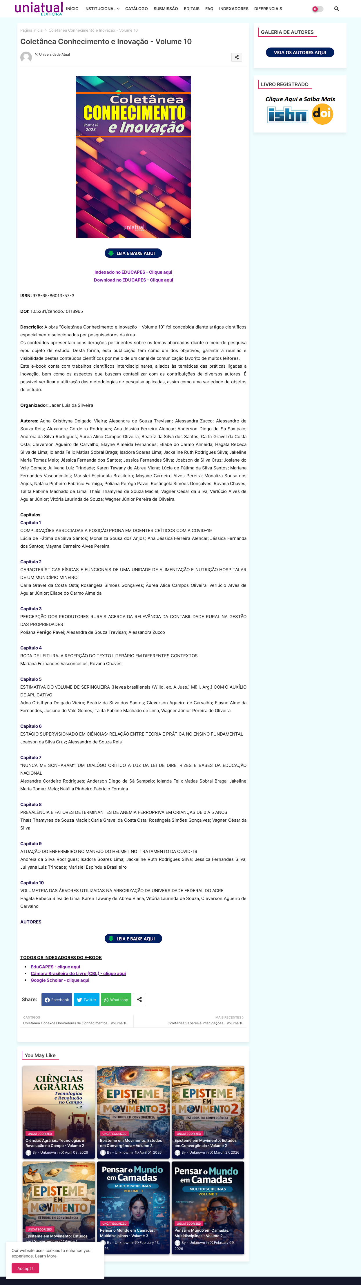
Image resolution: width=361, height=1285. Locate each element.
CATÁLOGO (136, 8)
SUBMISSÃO (166, 8)
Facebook (60, 999)
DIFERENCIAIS (268, 8)
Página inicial (31, 30)
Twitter (90, 999)
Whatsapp (119, 999)
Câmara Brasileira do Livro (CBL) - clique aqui (78, 973)
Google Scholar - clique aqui (60, 980)
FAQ (209, 8)
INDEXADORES (233, 8)
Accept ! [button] (25, 1268)
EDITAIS (191, 8)
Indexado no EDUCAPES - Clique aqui (133, 272)
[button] (336, 8)
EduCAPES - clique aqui (55, 967)
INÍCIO (72, 8)
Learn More (46, 1255)
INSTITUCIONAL (100, 8)
